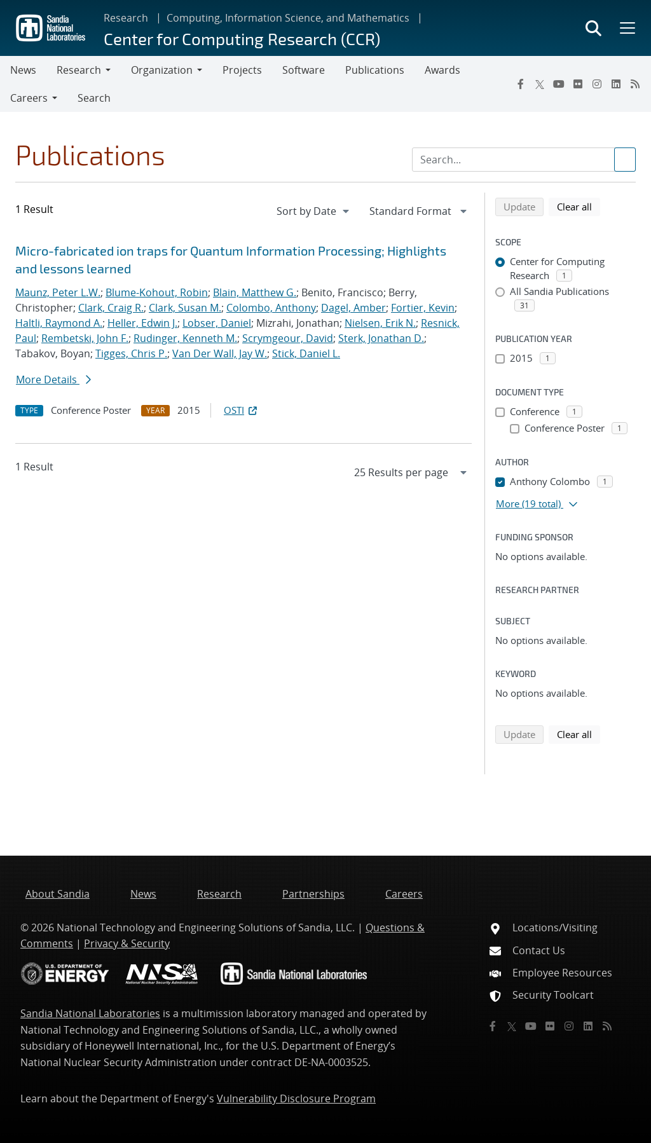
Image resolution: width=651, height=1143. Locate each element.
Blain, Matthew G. (254, 292)
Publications (374, 70)
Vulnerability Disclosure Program (296, 1098)
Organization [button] (162, 70)
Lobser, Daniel (216, 323)
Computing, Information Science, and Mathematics (288, 18)
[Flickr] (577, 83)
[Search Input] (524, 159)
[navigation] (314, 211)
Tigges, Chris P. (131, 353)
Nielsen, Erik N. (380, 323)
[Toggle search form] (593, 28)
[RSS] (635, 83)
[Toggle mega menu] (626, 28)
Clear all (578, 206)
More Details (53, 380)
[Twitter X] (539, 83)
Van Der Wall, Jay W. (219, 353)
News (23, 70)
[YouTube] (558, 83)
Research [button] (79, 70)
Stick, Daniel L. (306, 353)
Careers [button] (29, 98)
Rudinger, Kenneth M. (185, 338)
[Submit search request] (625, 159)
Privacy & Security (127, 943)
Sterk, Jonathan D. (381, 338)
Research (126, 18)
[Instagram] (596, 83)
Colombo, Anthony (271, 308)
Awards (442, 70)
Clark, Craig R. (111, 308)
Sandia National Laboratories (90, 1013)
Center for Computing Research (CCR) (242, 38)
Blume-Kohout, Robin (157, 292)
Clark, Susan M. (185, 308)
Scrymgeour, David (287, 338)
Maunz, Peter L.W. (57, 292)
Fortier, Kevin (423, 308)
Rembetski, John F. (84, 338)
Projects (242, 70)
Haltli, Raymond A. (58, 323)
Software (303, 70)
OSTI (241, 410)
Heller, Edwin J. (142, 323)
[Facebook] (520, 83)
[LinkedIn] (616, 83)
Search (94, 98)
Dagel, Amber (353, 308)
